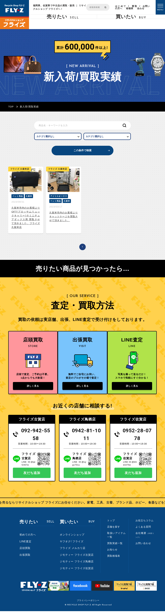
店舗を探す (113, 531)
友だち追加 (31, 477)
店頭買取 (24, 553)
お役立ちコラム (145, 525)
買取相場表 (131, 7)
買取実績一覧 (115, 548)
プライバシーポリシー (88, 605)
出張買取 (24, 559)
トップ (111, 525)
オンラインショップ (72, 539)
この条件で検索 (82, 152)
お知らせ (112, 554)
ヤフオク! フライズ (71, 546)
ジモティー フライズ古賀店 (76, 559)
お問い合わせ (143, 7)
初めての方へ (27, 539)
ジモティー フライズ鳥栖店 (76, 566)
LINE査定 (25, 546)
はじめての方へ (120, 7)
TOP (11, 106)
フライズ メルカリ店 (72, 553)
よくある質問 (143, 531)
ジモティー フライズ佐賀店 (76, 573)
